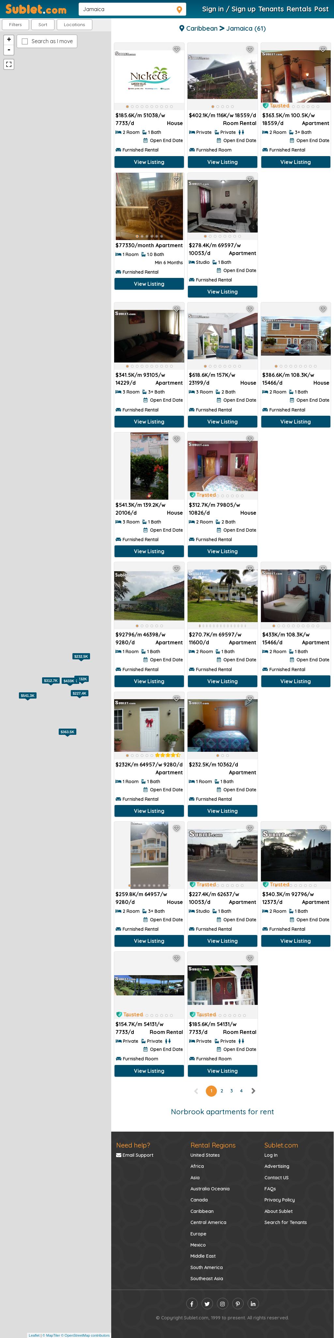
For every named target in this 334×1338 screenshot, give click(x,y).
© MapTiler (51, 1335)
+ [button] (9, 40)
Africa (197, 1166)
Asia (195, 1178)
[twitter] (207, 1303)
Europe (198, 1234)
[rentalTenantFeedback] (168, 755)
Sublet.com (281, 1145)
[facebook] (192, 1303)
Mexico (198, 1245)
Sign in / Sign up (229, 9)
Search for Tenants (286, 1222)
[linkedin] (253, 1303)
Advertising (277, 1166)
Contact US (277, 1178)
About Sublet (279, 1211)
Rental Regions (212, 1145)
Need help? (133, 1145)
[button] (74, 24)
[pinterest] (238, 1303)
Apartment (315, 123)
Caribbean (202, 1211)
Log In (271, 1155)
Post (321, 9)
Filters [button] (15, 24)
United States (205, 1155)
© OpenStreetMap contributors (85, 1335)
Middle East (203, 1256)
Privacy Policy (280, 1200)
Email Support (134, 1155)
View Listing (149, 162)
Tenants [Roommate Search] (271, 9)
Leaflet (34, 1335)
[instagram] (222, 1303)
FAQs (270, 1189)
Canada (199, 1200)
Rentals (298, 9)
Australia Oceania (210, 1189)
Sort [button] (42, 24)
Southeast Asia (206, 1279)
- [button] (9, 50)
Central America (208, 1222)
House (175, 123)
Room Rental (239, 123)
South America (206, 1267)
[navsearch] (132, 9)
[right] (253, 1090)
